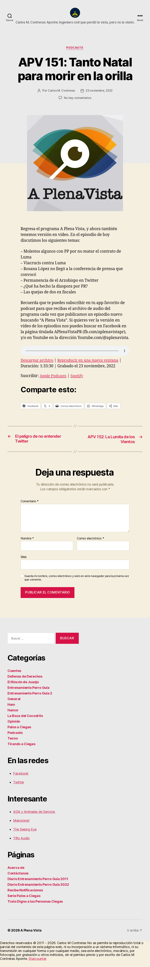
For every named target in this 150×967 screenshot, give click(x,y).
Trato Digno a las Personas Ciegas (35, 908)
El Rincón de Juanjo (23, 688)
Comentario (30, 507)
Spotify (78, 381)
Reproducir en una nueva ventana (91, 366)
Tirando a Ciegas (21, 750)
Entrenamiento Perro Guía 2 (30, 700)
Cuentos (14, 677)
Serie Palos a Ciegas (24, 902)
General (14, 705)
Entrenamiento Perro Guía (29, 694)
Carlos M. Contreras (60, 97)
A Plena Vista (31, 937)
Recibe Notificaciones (25, 896)
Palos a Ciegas (19, 733)
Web (24, 563)
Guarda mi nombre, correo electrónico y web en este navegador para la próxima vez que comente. (76, 584)
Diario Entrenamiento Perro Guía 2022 (38, 891)
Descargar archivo (38, 366)
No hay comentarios (77, 104)
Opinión (14, 728)
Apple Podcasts (54, 381)
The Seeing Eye (25, 836)
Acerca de (16, 874)
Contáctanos (18, 880)
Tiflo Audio (21, 845)
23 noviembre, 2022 (99, 97)
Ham (11, 711)
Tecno (13, 745)
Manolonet (21, 827)
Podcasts (75, 53)
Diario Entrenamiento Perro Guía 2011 (38, 885)
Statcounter (37, 965)
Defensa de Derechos (25, 683)
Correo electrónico (90, 545)
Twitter (18, 789)
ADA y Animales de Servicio (34, 818)
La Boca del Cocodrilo (25, 722)
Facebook (20, 780)
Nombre (27, 545)
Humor (13, 716)
